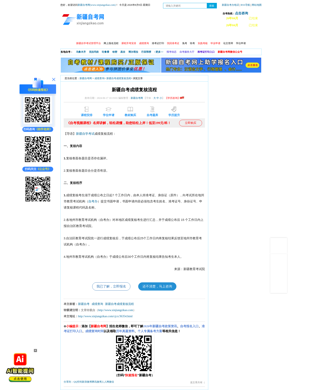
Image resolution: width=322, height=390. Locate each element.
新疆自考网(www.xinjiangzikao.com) (97, 4)
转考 (192, 43)
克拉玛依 (94, 51)
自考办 (93, 201)
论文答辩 (228, 43)
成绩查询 (99, 78)
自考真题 (204, 34)
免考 (184, 43)
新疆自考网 (85, 78)
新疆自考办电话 (230, 4)
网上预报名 (241, 34)
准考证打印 (158, 43)
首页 (66, 34)
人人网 (105, 381)
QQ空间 (78, 381)
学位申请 (241, 43)
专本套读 (169, 34)
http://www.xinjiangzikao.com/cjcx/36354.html (105, 316)
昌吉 (122, 51)
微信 (111, 381)
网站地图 (257, 4)
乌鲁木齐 (81, 51)
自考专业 (152, 34)
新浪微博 (87, 381)
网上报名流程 (111, 43)
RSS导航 (246, 4)
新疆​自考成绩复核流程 (118, 78)
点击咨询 (241, 13)
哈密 (114, 51)
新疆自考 (84, 304)
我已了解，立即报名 (111, 286)
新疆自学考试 (85, 133)
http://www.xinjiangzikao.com (115, 310)
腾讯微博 (97, 381)
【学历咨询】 (174, 98)
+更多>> (158, 51)
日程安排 (116, 34)
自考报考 (99, 34)
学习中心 (134, 34)
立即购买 (190, 122)
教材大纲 (187, 34)
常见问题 (222, 34)
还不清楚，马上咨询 (157, 286)
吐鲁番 (105, 51)
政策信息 (81, 34)
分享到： (69, 381)
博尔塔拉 (133, 51)
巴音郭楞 (146, 51)
